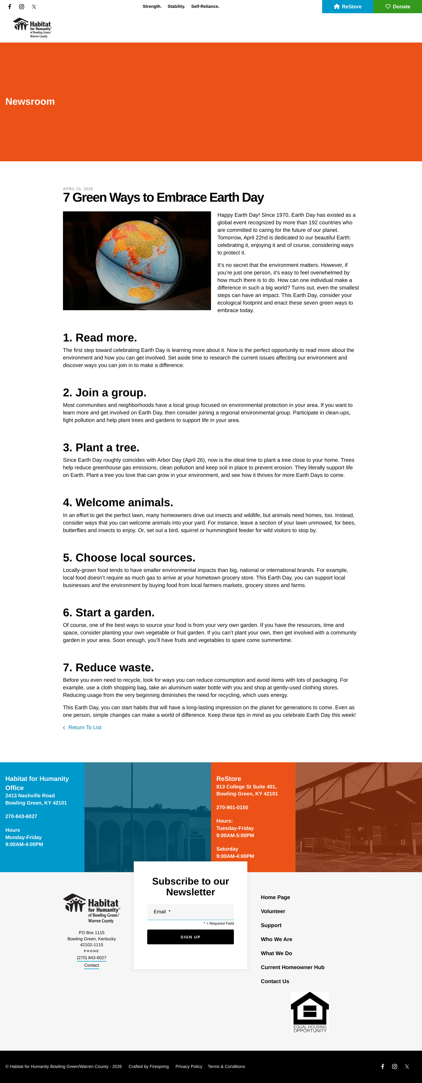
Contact (91, 965)
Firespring (159, 1066)
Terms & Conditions (226, 1066)
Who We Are (276, 939)
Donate (397, 7)
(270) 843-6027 (91, 958)
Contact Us (275, 981)
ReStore (348, 7)
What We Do (276, 953)
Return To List (84, 728)
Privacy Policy (188, 1066)
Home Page (275, 897)
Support (271, 925)
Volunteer (273, 911)
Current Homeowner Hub (293, 967)
